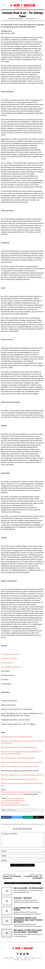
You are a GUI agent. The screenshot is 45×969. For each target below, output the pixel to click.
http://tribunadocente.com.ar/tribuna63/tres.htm (18, 758)
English (16, 959)
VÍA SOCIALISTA (26, 959)
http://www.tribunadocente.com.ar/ (13, 794)
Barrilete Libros (30, 958)
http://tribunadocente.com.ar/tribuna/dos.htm (17, 737)
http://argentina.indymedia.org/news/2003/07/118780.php (20, 792)
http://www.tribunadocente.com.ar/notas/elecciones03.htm (22, 762)
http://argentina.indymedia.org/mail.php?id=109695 (19, 779)
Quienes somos (9, 958)
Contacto (19, 958)
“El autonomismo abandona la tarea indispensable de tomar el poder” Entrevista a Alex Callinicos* (28, 920)
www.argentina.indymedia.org (11, 667)
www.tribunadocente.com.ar (10, 654)
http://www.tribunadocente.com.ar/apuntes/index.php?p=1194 (22, 775)
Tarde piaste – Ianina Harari (23, 898)
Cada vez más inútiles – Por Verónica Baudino (28, 888)
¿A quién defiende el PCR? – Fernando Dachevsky (26, 909)
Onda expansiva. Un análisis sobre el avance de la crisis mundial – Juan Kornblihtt (28, 931)
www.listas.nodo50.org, (9, 658)
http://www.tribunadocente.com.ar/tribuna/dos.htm (19, 747)
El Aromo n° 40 (31, 18)
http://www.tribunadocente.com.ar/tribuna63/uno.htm (20, 766)
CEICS (39, 958)
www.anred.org (6, 663)
